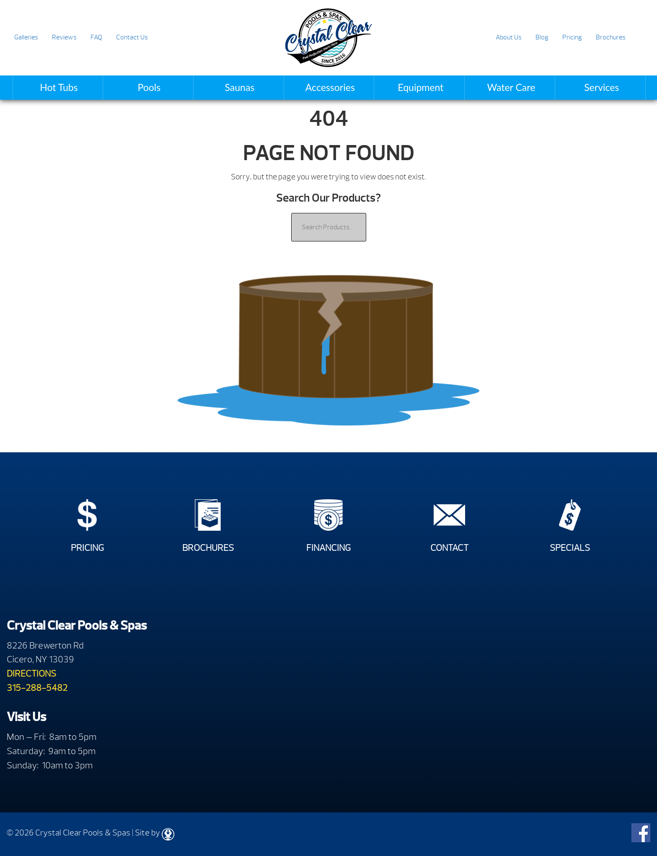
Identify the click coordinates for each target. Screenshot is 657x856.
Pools (149, 87)
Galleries (26, 37)
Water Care (511, 87)
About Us (509, 37)
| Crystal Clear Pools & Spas (328, 37)
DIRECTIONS (31, 673)
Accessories (330, 87)
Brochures (611, 37)
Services (601, 87)
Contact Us (132, 37)
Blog (541, 37)
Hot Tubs (59, 87)
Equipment (420, 87)
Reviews (64, 37)
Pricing (572, 37)
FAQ (96, 37)
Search (641, 38)
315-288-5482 (37, 688)
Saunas (239, 87)
